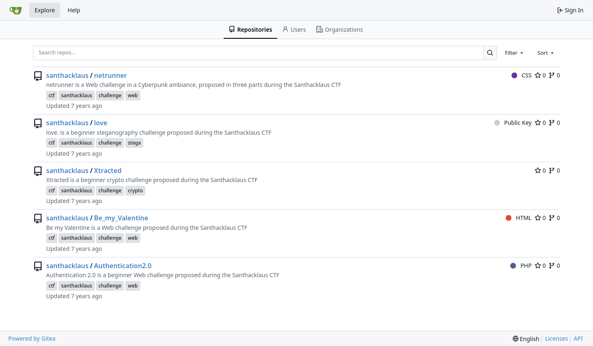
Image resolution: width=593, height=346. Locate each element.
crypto (135, 190)
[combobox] (515, 53)
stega (134, 142)
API (578, 338)
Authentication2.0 (122, 266)
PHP (521, 265)
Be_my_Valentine (121, 218)
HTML (519, 218)
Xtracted (107, 170)
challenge (109, 95)
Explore (45, 10)
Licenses (556, 338)
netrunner (110, 75)
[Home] (15, 10)
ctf (52, 95)
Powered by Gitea (32, 338)
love (100, 123)
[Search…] (490, 53)
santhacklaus (67, 75)
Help (74, 10)
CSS (521, 75)
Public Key (513, 122)
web (133, 95)
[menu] (526, 339)
